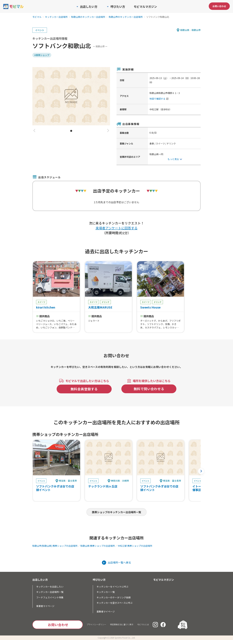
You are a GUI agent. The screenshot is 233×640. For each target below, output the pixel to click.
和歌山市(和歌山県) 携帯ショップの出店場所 (55, 545)
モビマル (36, 17)
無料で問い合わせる (149, 388)
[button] (34, 131)
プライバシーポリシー (96, 624)
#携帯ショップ (41, 55)
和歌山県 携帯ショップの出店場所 (97, 545)
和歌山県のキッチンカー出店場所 (88, 17)
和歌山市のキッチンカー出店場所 (126, 17)
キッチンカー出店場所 (56, 17)
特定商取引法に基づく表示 (121, 624)
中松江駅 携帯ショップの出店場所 (135, 545)
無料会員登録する (84, 389)
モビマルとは (143, 624)
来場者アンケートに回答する (117, 228)
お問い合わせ (219, 6)
